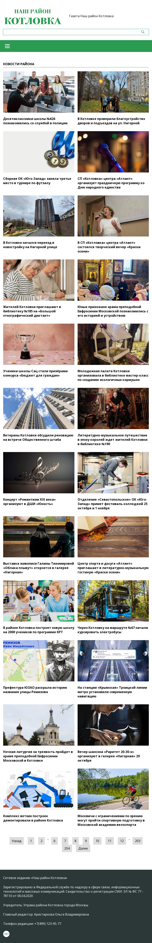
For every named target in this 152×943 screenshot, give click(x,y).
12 (122, 841)
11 (109, 841)
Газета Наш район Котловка (91, 16)
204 (67, 848)
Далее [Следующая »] (83, 848)
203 (137, 841)
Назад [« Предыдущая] (16, 841)
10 (97, 841)
